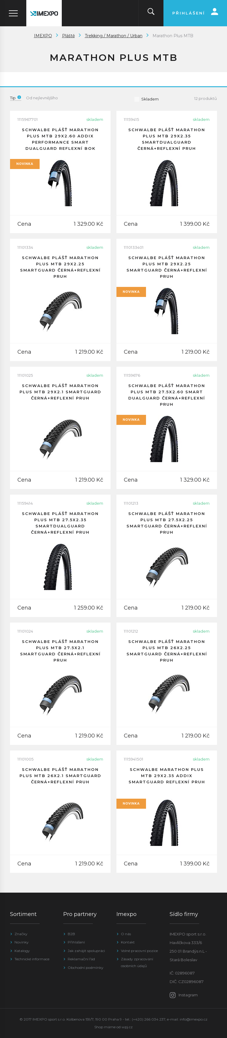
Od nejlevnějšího (42, 97)
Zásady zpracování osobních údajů (137, 962)
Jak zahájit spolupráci (86, 950)
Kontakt (128, 942)
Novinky (21, 942)
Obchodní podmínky (85, 967)
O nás (126, 934)
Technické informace (31, 959)
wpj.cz (127, 1027)
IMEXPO (43, 35)
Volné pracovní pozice (139, 950)
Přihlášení (76, 942)
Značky (20, 934)
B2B (71, 934)
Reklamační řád (81, 959)
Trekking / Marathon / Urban (113, 35)
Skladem (146, 99)
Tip (15, 97)
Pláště (68, 35)
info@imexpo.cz (193, 1019)
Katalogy (22, 950)
